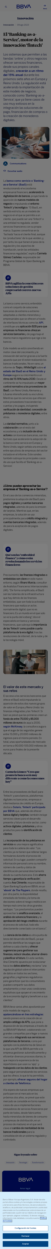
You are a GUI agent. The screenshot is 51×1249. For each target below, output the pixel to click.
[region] (25, 1220)
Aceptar (25, 1244)
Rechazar (25, 1236)
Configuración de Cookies (25, 1228)
